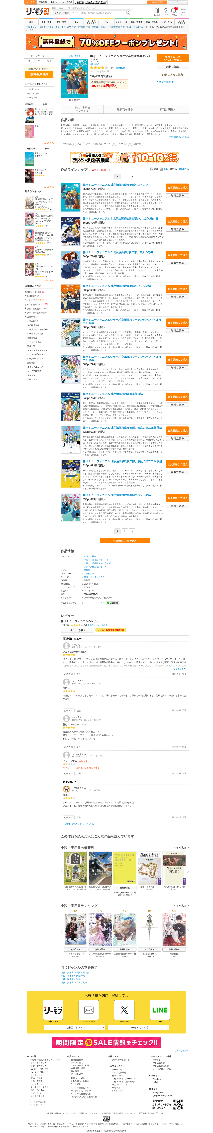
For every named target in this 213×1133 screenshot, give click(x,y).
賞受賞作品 (32, 338)
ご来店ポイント (74, 1027)
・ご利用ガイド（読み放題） (123, 1081)
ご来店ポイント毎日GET (38, 329)
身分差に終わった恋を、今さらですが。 (44, 200)
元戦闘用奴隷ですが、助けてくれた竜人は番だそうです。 (44, 235)
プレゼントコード (35, 375)
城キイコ (48, 240)
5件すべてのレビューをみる (79, 824)
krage (37, 274)
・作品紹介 (156, 1060)
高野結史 (39, 173)
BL (76, 22)
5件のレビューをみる (97, 625)
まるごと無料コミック (36, 304)
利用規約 (57, 1113)
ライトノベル (121, 22)
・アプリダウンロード (120, 1060)
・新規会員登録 (76, 1060)
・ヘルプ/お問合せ (118, 1072)
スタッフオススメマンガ (38, 350)
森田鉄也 (120, 895)
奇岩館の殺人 (41, 170)
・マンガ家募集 (158, 1063)
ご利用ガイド (33, 89)
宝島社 (104, 27)
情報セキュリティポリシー (90, 1113)
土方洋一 (174, 889)
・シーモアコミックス (161, 1069)
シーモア (30, 2)
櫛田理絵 (83, 889)
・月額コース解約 (77, 1078)
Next (186, 871)
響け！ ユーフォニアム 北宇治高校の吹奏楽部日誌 (113, 394)
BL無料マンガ (33, 317)
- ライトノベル (36, 1075)
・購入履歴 (74, 1071)
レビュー (55, 2)
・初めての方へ (117, 1075)
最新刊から (184, 169)
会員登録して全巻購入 (124, 540)
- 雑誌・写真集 (36, 1078)
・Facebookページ (159, 1079)
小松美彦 (149, 889)
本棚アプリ (32, 379)
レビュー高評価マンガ (37, 354)
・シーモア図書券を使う (80, 1088)
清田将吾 (128, 895)
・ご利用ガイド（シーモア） (123, 1078)
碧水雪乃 (174, 956)
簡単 (164, 169)
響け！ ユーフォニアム (133, 27)
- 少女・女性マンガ (38, 1066)
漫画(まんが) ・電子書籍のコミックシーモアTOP (48, 27)
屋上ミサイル (41, 153)
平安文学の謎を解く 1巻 (174, 887)
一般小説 (67, 143)
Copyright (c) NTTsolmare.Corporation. (106, 1130)
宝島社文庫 (115, 27)
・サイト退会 (75, 1084)
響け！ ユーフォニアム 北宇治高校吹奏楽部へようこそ (115, 184)
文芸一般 (137, 143)
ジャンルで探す (62, 13)
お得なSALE (32, 321)
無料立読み (125, 888)
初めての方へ (33, 93)
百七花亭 (48, 272)
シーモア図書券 (34, 371)
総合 (31, 22)
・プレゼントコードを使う (81, 1091)
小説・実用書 (136, 22)
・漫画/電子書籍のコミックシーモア (44, 1060)
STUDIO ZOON (42, 207)
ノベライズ (122, 143)
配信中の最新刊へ (167, 82)
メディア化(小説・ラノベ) (98, 143)
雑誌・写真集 (152, 22)
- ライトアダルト (37, 1096)
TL (106, 22)
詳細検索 (31, 363)
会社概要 (49, 1113)
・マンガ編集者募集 (160, 1066)
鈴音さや (75, 956)
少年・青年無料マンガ (37, 313)
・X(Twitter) (156, 1082)
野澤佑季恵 (40, 252)
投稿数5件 (107, 68)
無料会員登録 (157, 2)
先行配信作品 (33, 325)
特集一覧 (31, 346)
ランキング (34, 300)
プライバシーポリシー (70, 1113)
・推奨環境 (115, 1087)
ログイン (178, 2)
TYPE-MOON (149, 956)
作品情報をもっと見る (179, 137)
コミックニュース (35, 367)
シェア (101, 602)
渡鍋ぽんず (40, 204)
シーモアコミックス (92, 22)
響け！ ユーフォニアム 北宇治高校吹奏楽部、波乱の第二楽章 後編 (122, 461)
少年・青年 (46, 22)
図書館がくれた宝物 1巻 (75, 887)
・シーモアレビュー (37, 1105)
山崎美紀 (107, 889)
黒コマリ (39, 272)
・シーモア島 (116, 1069)
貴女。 (38, 126)
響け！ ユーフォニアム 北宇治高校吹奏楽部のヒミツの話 (117, 286)
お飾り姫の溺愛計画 (44, 249)
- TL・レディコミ (37, 1072)
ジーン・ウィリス (96, 889)
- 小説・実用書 (36, 1081)
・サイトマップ (117, 1090)
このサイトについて (130, 1113)
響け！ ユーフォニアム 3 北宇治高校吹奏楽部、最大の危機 (118, 252)
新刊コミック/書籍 (35, 291)
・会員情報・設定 (77, 1068)
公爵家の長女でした (76, 954)
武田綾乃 (94, 64)
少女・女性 (61, 22)
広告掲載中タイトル (36, 358)
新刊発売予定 (33, 296)
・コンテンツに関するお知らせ (83, 1097)
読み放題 (43, 2)
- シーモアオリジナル (39, 1087)
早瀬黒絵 (39, 240)
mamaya (39, 221)
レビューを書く (98, 71)
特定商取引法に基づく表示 (112, 1113)
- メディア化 (35, 1093)
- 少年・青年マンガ (38, 1063)
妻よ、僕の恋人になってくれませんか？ (44, 217)
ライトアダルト (182, 22)
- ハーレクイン (36, 1084)
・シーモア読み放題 (37, 1102)
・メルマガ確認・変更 (79, 1065)
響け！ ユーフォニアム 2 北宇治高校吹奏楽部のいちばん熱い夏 (120, 218)
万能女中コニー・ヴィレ (44, 267)
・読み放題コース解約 (79, 1081)
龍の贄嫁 (174, 954)
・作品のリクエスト (119, 1084)
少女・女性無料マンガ (37, 309)
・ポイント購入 (76, 1062)
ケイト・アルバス (71, 889)
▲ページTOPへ (182, 1051)
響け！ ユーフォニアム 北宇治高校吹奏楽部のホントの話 (117, 495)
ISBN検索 (143, 1113)
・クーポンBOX (76, 1074)
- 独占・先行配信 (37, 1090)
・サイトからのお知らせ (80, 1094)
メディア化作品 (34, 342)
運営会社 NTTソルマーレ (157, 1113)
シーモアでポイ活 (35, 333)
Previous (63, 871)
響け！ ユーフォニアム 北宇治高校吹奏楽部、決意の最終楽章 (44, 111)
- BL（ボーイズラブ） (39, 1069)
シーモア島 (67, 2)
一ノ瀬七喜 (100, 956)
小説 (79, 143)
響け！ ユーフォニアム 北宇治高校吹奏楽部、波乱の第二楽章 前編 (122, 427)
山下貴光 (39, 156)
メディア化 (167, 22)
